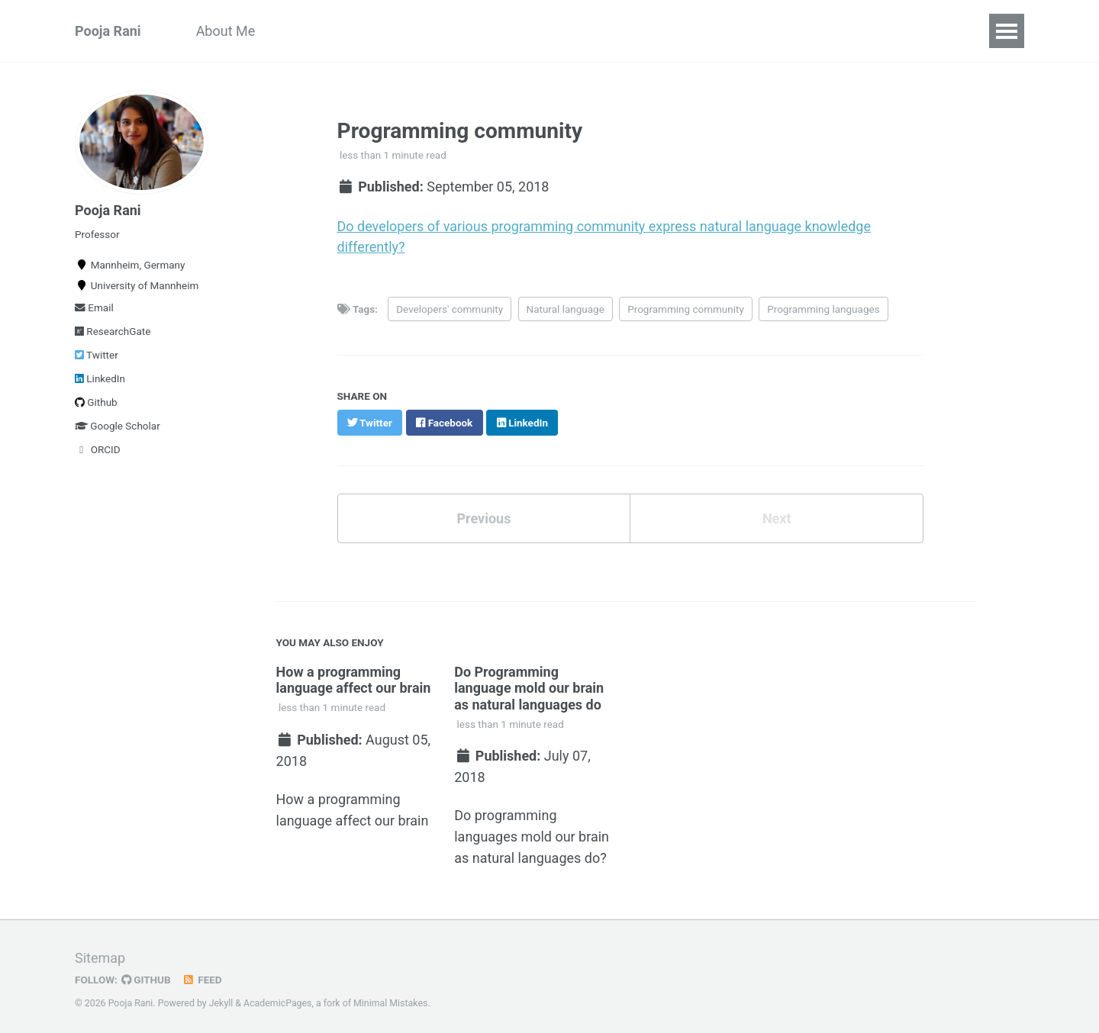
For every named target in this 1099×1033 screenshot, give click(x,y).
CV (394, 31)
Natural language (565, 307)
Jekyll (221, 998)
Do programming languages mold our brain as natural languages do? (532, 833)
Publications (320, 31)
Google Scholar (117, 426)
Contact (866, 31)
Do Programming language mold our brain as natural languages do (529, 685)
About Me (226, 31)
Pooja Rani (108, 31)
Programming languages (823, 307)
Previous (483, 517)
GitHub (146, 975)
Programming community (685, 307)
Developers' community (449, 307)
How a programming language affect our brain (353, 677)
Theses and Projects (692, 31)
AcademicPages (277, 998)
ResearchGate (112, 331)
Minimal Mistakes (390, 998)
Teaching (575, 31)
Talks (798, 31)
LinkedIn (100, 378)
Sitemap (100, 953)
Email (94, 307)
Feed (202, 975)
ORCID (98, 449)
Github (96, 402)
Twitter (96, 355)
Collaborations (475, 31)
